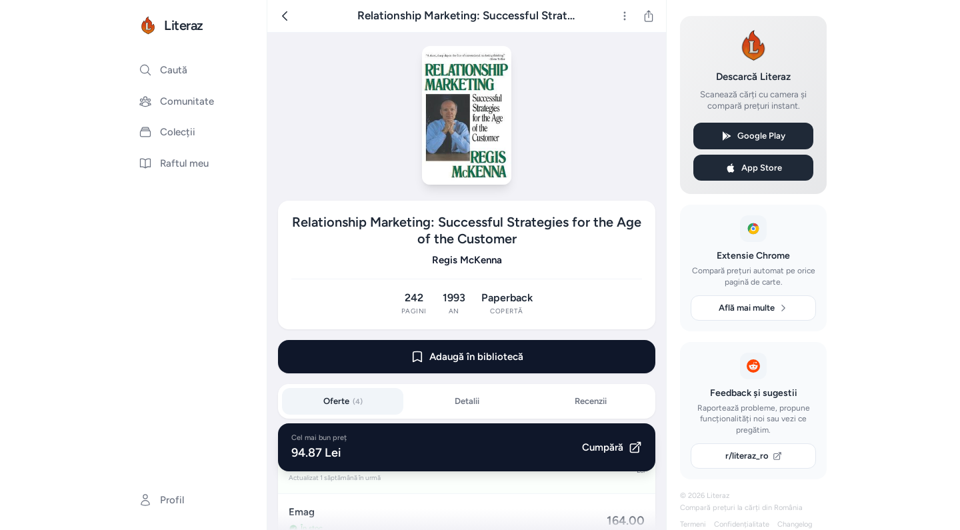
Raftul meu (174, 163)
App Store (753, 168)
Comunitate (176, 101)
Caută (163, 70)
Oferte (343, 401)
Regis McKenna (467, 260)
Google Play (753, 136)
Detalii (467, 401)
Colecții (167, 132)
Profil (161, 500)
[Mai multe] (625, 16)
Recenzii (591, 401)
